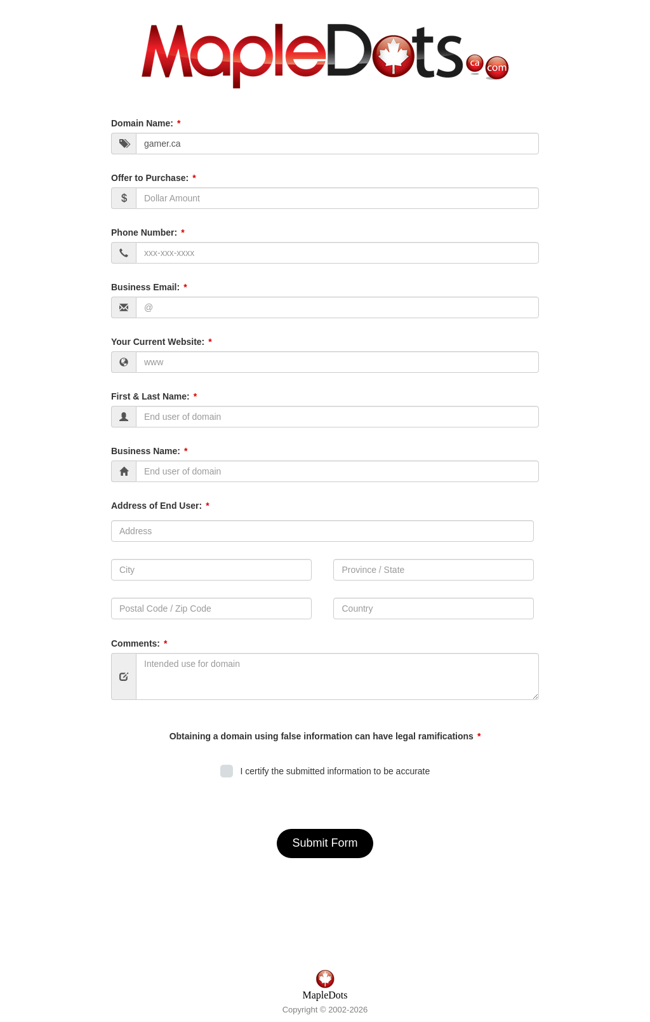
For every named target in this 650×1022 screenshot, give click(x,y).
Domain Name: (142, 123)
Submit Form (324, 843)
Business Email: (145, 287)
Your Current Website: (157, 342)
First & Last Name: (150, 396)
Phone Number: (144, 232)
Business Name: (145, 451)
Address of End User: (156, 506)
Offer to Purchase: (150, 178)
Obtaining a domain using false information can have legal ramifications (321, 736)
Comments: (135, 643)
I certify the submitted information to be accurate (332, 771)
